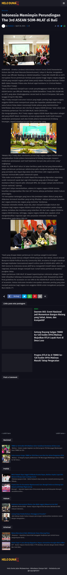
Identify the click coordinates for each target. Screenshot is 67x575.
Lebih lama (60, 433)
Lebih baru (7, 433)
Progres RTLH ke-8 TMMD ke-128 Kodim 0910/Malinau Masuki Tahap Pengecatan (48, 358)
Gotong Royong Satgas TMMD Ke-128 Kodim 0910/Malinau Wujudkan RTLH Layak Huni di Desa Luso (48, 336)
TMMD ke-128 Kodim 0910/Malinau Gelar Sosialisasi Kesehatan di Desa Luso (35, 446)
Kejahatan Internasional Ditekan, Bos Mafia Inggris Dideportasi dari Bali (34, 504)
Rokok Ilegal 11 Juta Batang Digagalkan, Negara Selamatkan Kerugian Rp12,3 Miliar (38, 543)
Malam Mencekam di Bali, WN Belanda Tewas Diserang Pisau (30, 533)
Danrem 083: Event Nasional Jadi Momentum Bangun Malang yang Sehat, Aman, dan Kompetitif (49, 316)
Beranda (5, 10)
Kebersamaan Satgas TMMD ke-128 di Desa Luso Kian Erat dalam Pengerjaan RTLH (37, 455)
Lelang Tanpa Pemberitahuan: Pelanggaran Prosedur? (28, 514)
